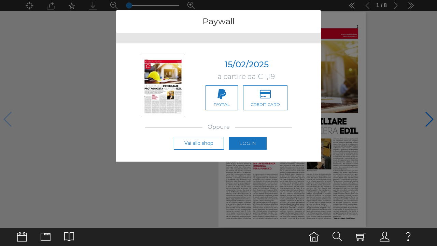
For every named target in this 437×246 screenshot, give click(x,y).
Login (247, 143)
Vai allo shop (198, 143)
